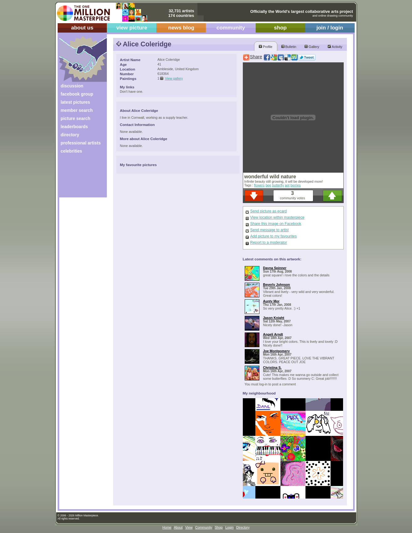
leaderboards (74, 126)
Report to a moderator (268, 242)
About (178, 527)
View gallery (174, 78)
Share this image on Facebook (275, 224)
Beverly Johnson (276, 284)
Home (166, 527)
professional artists (81, 142)
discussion (72, 85)
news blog (181, 28)
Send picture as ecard (268, 211)
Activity (335, 47)
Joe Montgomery (276, 351)
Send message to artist (269, 230)
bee (268, 185)
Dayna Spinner (275, 268)
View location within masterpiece (277, 217)
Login (229, 527)
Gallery (312, 47)
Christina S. (272, 367)
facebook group (77, 94)
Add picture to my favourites (273, 236)
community (230, 28)
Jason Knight (273, 318)
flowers (259, 185)
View (188, 527)
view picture (131, 28)
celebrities (71, 151)
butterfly (278, 185)
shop (280, 28)
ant (287, 185)
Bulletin (288, 47)
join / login (329, 28)
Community (203, 527)
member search (77, 110)
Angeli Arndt (273, 334)
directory (70, 134)
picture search (76, 118)
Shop (219, 527)
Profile (265, 47)
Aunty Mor (271, 301)
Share (256, 56)
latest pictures (75, 102)
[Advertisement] (78, 177)
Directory (243, 527)
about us (82, 28)
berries (295, 185)
